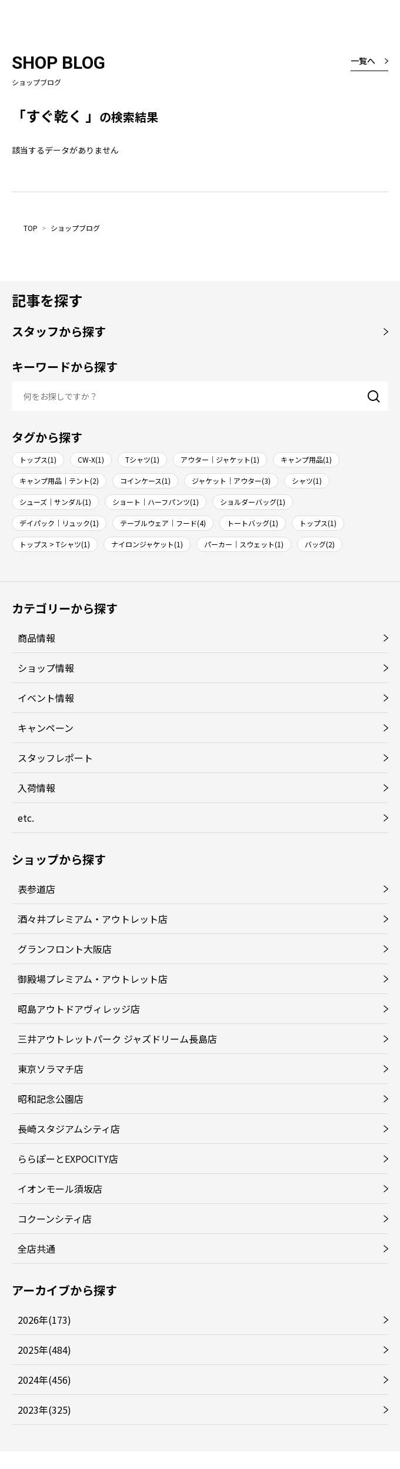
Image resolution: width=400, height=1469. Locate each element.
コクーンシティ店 (55, 1219)
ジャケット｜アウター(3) (231, 481)
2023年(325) (44, 1410)
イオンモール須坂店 (60, 1189)
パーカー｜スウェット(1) (244, 544)
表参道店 (36, 889)
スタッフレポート (55, 758)
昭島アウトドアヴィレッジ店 (79, 1009)
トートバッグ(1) (252, 523)
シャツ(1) (307, 481)
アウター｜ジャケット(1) (220, 459)
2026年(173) (44, 1320)
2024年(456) (44, 1380)
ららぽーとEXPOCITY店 (68, 1159)
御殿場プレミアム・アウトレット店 (93, 979)
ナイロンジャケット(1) (147, 544)
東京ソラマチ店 (51, 1069)
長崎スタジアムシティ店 (69, 1129)
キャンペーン (46, 728)
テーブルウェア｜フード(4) (163, 523)
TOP (31, 228)
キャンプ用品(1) (306, 459)
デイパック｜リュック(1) (59, 523)
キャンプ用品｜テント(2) (59, 481)
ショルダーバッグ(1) (252, 502)
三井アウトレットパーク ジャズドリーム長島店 (117, 1039)
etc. (26, 818)
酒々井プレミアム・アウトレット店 (93, 919)
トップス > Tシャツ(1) (54, 544)
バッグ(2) (320, 544)
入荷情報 (36, 788)
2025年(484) (44, 1350)
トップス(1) (37, 459)
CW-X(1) (91, 459)
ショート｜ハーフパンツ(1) (155, 502)
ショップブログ (75, 228)
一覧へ (363, 60)
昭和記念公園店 (51, 1099)
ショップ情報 (46, 668)
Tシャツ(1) (142, 459)
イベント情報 (46, 698)
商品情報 (36, 638)
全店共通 (36, 1249)
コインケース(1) (145, 481)
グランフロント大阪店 (65, 949)
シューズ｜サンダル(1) (55, 502)
